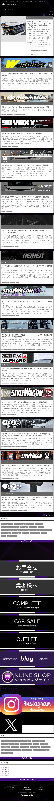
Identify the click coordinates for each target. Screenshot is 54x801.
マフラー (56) (14, 747)
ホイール (11, 246)
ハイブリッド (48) (34, 747)
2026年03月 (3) (4, 769)
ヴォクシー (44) (20, 530)
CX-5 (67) (40, 527)
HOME (2, 9)
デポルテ (3, 114)
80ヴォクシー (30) (26, 750)
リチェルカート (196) (15, 741)
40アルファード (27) (6, 753)
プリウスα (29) (37, 750)
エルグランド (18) (34, 533)
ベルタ (27, 349)
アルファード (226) (19, 524)
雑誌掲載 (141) (14, 744)
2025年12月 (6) (4, 775)
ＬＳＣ (38, 50)
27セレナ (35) (16, 750)
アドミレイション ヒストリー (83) (9, 527)
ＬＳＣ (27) (45, 750)
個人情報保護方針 (27, 789)
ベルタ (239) (4, 741)
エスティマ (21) (16, 533)
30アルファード (5, 246)
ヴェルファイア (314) (6, 524)
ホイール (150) (5, 744)
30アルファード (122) (25, 744)
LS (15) (3, 536)
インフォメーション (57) (7, 530)
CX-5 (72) (35, 744)
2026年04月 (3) (4, 767)
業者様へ (12, 789)
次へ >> (51, 15)
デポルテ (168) (26, 741)
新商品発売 (4, 146)
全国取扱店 (41, 787)
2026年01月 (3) (4, 773)
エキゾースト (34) (5, 533)
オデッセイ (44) (30, 530)
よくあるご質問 (26, 787)
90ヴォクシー (43, 50)
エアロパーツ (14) (11, 536)
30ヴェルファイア (5, 282)
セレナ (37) (38, 530)
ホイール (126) (29, 524)
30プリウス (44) (45, 747)
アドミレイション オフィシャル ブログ (14, 9)
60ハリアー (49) (24, 747)
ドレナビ (33, 50)
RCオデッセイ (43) (6, 750)
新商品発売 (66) (5, 747)
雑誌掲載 (9, 414)
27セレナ (3, 414)
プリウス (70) (23, 527)
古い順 (52, 12)
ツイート (33, 54)
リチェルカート (21, 349)
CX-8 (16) (43, 533)
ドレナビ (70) (43, 744)
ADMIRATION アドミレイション (14, 688)
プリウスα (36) (47, 530)
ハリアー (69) (32, 527)
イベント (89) (38, 524)
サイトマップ (42, 789)
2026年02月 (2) (4, 771)
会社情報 (12, 787)
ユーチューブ (9, 114)
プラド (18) (25, 533)
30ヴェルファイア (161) (38, 741)
